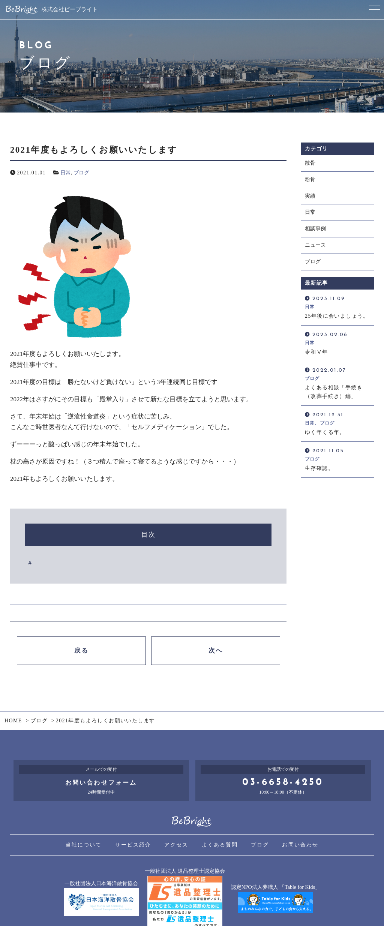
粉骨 (310, 180)
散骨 (310, 163)
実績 (310, 197)
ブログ (81, 173)
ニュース (315, 247)
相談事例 (315, 230)
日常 (65, 173)
